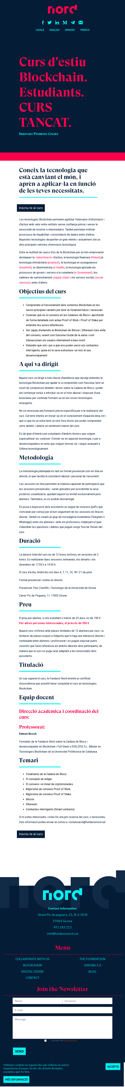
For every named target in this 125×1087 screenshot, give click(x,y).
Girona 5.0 (92, 965)
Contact (32, 978)
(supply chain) (61, 277)
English (54, 29)
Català (40, 29)
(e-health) (58, 267)
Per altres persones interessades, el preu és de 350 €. (54, 623)
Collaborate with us (32, 959)
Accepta (113, 1067)
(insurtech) (25, 267)
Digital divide (32, 971)
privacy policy (70, 1040)
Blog (92, 971)
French (85, 29)
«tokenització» (44, 257)
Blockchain (32, 965)
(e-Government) (83, 272)
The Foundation (92, 959)
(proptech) (53, 262)
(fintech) (96, 257)
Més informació (16, 1080)
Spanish (70, 29)
